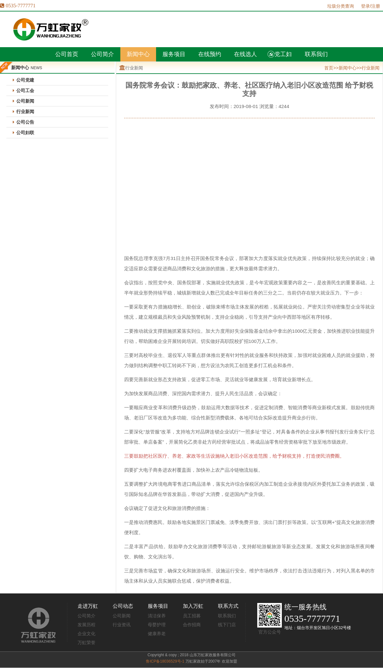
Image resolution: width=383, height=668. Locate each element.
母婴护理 (157, 624)
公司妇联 (25, 132)
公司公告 (25, 122)
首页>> (331, 67)
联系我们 (227, 615)
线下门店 (227, 624)
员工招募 (192, 615)
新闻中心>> (350, 67)
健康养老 (157, 633)
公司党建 (25, 80)
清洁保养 (157, 615)
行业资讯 (122, 624)
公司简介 (86, 615)
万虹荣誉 (86, 642)
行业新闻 (25, 111)
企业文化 (86, 633)
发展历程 (86, 624)
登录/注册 (370, 6)
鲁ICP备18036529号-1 (165, 661)
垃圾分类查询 (340, 6)
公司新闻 (25, 101)
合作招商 (192, 624)
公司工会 (25, 90)
